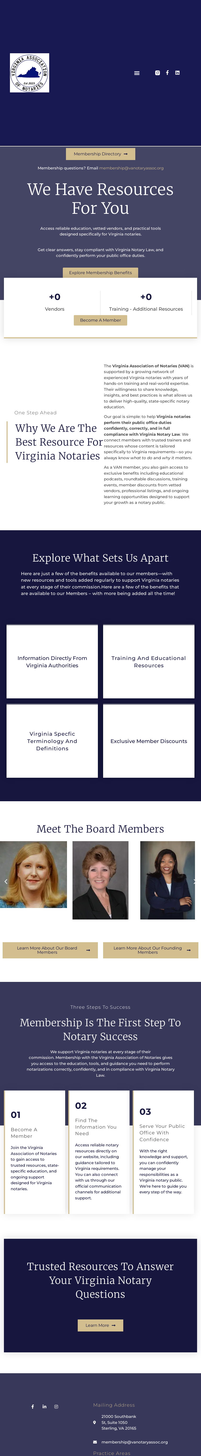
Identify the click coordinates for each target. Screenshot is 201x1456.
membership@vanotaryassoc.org (131, 168)
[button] (137, 72)
